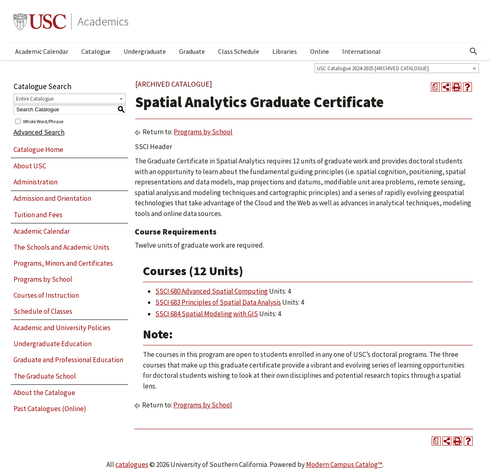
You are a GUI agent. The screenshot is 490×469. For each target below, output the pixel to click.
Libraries (284, 51)
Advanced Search (39, 132)
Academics (103, 21)
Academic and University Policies (62, 327)
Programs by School (43, 279)
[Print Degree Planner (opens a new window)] (435, 87)
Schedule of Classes (43, 311)
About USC (30, 165)
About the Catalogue (44, 392)
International (361, 51)
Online (319, 51)
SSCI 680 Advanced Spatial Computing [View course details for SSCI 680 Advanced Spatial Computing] (211, 291)
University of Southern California (40, 21)
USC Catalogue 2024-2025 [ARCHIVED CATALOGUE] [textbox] (373, 68)
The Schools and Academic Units (61, 247)
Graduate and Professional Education (68, 359)
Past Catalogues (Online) (50, 408)
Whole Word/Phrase (43, 121)
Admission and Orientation (52, 198)
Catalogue (95, 51)
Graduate (192, 51)
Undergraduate (145, 51)
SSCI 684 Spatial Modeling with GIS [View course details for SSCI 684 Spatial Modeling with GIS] (206, 313)
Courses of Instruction (46, 295)
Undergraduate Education (53, 343)
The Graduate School (45, 376)
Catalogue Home (38, 149)
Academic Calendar (41, 51)
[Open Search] (473, 51)
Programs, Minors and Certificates (63, 263)
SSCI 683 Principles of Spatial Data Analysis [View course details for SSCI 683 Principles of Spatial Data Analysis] (218, 302)
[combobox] (397, 68)
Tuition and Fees (38, 214)
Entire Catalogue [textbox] (34, 98)
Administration (36, 181)
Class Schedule (238, 51)
